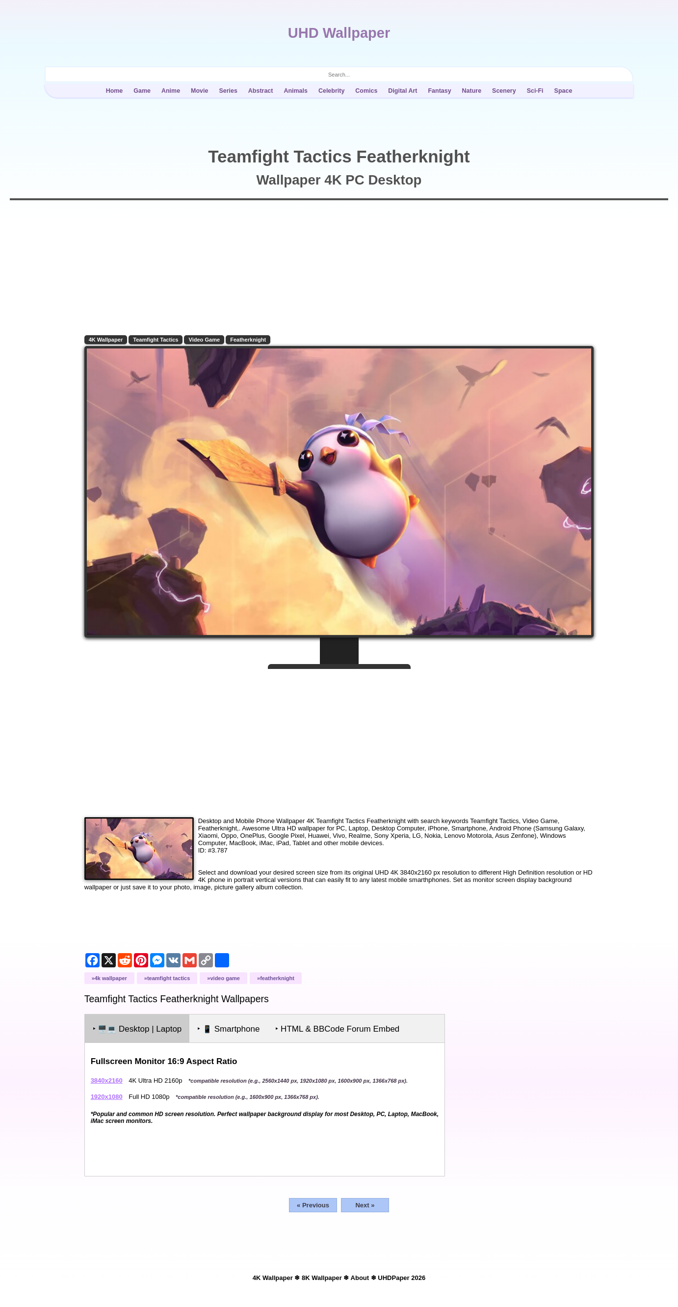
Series (228, 90)
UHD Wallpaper (339, 33)
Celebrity (331, 90)
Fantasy (439, 90)
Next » (364, 1203)
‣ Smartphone (230, 1027)
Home (114, 90)
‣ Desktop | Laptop (138, 1027)
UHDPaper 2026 (401, 1276)
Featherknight (250, 340)
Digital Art (402, 90)
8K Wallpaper (322, 1276)
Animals (296, 90)
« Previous (313, 1203)
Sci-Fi (535, 90)
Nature (472, 90)
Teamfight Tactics (157, 340)
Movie (199, 90)
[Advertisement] (339, 737)
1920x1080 (108, 1095)
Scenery (504, 90)
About (360, 1276)
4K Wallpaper (107, 340)
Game (142, 90)
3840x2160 (108, 1079)
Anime (170, 90)
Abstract (260, 90)
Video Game (206, 340)
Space (563, 90)
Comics (366, 90)
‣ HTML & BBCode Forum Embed (339, 1027)
